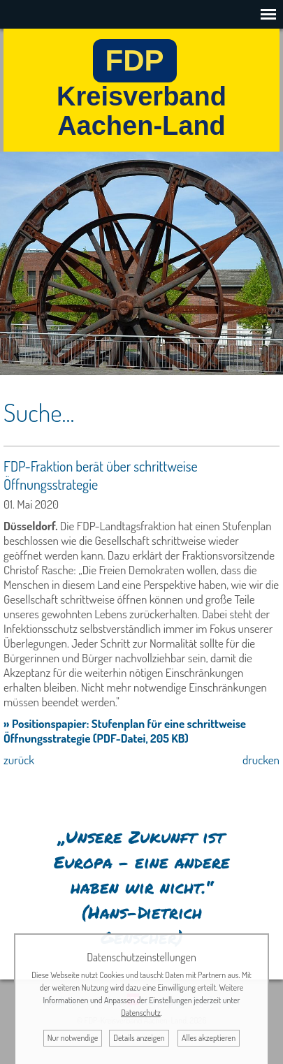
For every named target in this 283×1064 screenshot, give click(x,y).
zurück (18, 759)
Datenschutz (141, 1012)
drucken (261, 759)
